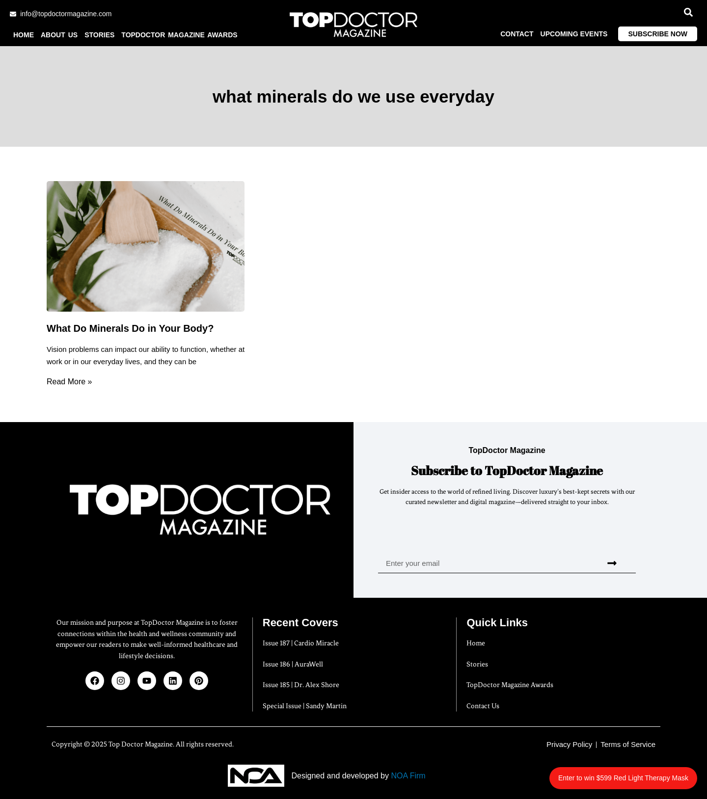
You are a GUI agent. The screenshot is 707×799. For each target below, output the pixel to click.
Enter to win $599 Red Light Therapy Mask (626, 773)
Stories (99, 35)
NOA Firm (408, 776)
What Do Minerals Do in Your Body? (130, 328)
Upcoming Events (574, 34)
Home (23, 35)
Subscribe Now (657, 34)
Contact (516, 34)
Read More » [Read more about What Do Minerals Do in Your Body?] (69, 381)
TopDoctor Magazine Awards (179, 35)
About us (59, 35)
